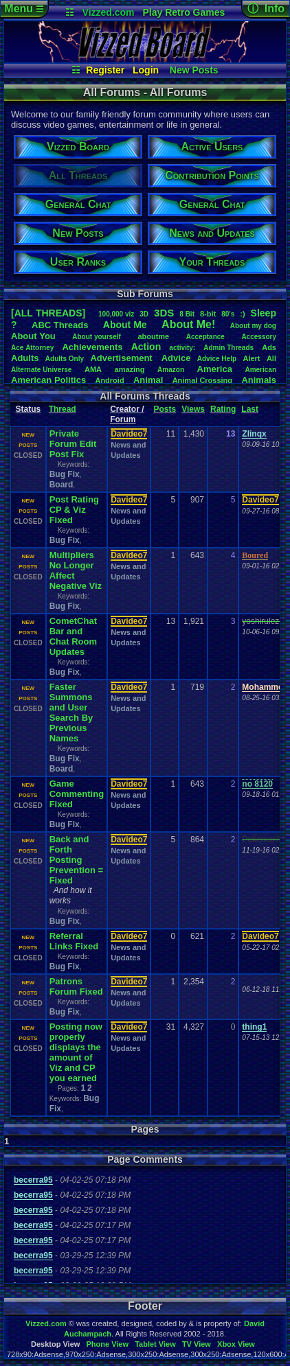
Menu (23, 8)
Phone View (107, 1344)
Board (61, 484)
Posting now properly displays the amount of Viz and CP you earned (75, 1052)
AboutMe (125, 324)
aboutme (153, 336)
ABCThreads (60, 325)
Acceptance (205, 336)
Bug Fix (64, 474)
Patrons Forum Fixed (76, 986)
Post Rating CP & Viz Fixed (74, 509)
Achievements (92, 347)
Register (105, 70)
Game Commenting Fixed (76, 793)
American (260, 369)
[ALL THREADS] (48, 313)
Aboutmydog (253, 325)
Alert (251, 358)
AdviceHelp (216, 358)
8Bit (186, 314)
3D (144, 314)
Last (249, 409)
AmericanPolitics (48, 380)
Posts (164, 409)
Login (146, 70)
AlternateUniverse (41, 369)
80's (227, 314)
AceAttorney (32, 347)
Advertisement (122, 358)
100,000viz (116, 314)
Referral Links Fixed (74, 941)
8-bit (208, 314)
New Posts (194, 70)
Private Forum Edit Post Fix (73, 443)
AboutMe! (188, 324)
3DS (164, 313)
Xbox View (236, 1344)
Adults (24, 358)
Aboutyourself (96, 336)
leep (263, 313)
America (214, 369)
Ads (269, 347)
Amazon (170, 369)
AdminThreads (228, 347)
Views (193, 409)
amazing (130, 369)
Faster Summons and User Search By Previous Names (71, 712)
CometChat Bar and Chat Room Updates (73, 636)
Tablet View (155, 1344)
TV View (196, 1344)
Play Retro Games (183, 12)
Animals (258, 380)
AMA (93, 369)
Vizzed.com (108, 12)
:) (242, 314)
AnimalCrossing (202, 380)
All (271, 358)
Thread (62, 409)
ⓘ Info (266, 8)
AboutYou (33, 336)
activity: (182, 347)
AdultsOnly (64, 358)
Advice (176, 358)
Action (146, 346)
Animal (148, 380)
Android (109, 380)
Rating (223, 409)
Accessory (258, 336)
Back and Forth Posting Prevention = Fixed (76, 859)
